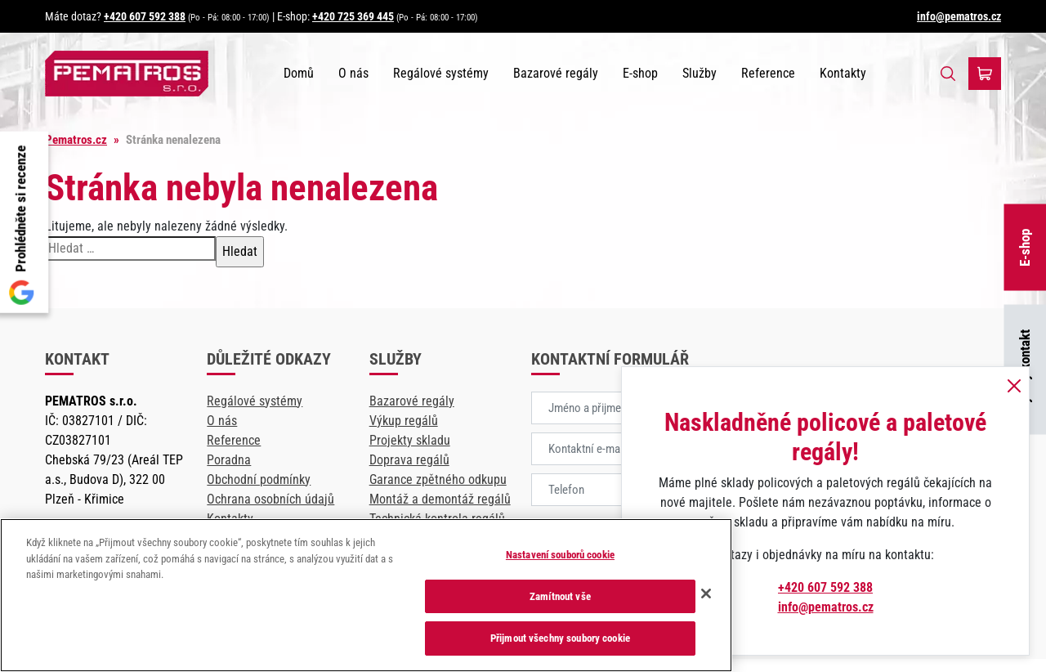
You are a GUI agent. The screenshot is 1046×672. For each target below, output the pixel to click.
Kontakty (843, 73)
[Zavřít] (706, 594)
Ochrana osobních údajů (270, 499)
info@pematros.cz (959, 16)
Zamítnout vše (560, 596)
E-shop (1025, 247)
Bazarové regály (555, 73)
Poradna (229, 460)
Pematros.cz (76, 139)
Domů (299, 73)
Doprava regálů (409, 460)
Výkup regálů (403, 420)
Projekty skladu (409, 440)
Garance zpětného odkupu (438, 479)
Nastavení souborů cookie (560, 555)
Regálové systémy (441, 73)
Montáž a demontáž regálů (440, 499)
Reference (768, 73)
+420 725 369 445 (353, 16)
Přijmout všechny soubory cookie (560, 638)
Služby (699, 73)
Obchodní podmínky (259, 479)
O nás (353, 73)
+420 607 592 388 (145, 16)
